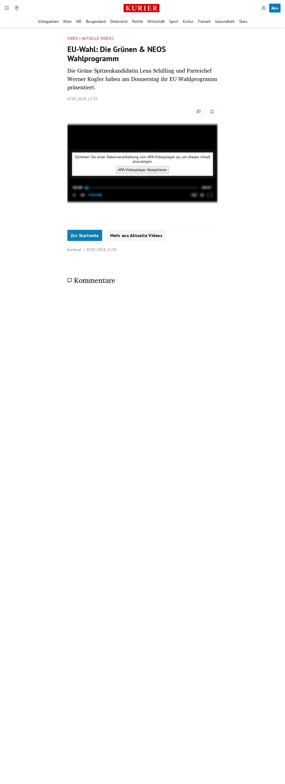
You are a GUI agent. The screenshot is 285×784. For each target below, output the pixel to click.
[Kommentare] (198, 111)
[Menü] (6, 8)
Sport (173, 21)
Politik (137, 21)
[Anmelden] (263, 8)
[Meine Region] (16, 8)
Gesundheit (225, 21)
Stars (243, 21)
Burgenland (96, 21)
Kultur (188, 21)
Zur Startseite (85, 235)
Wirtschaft (156, 21)
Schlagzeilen (48, 21)
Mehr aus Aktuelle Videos (136, 235)
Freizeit (204, 21)
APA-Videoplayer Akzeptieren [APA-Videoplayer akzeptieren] (142, 169)
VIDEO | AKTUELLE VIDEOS (90, 38)
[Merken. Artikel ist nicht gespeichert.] (212, 111)
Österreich (119, 21)
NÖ (79, 21)
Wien (67, 21)
